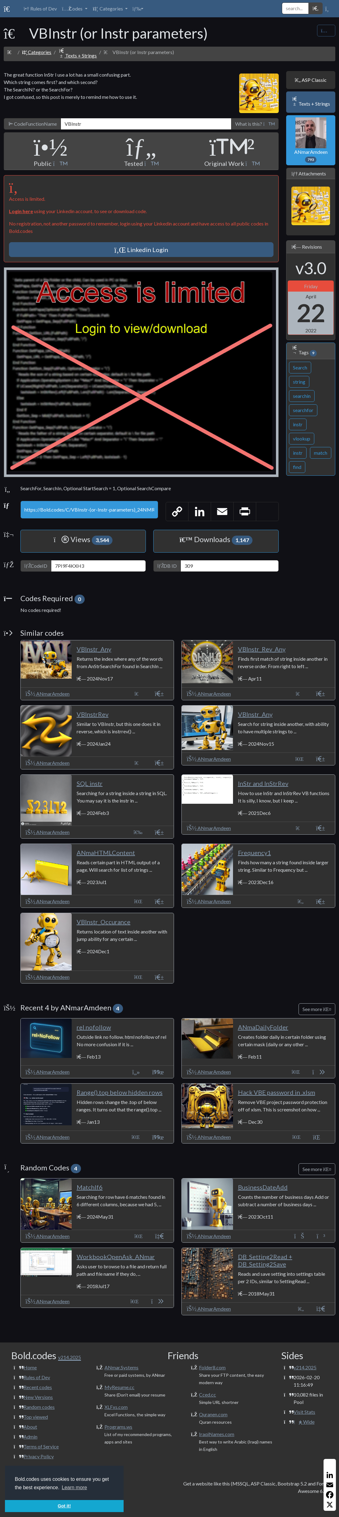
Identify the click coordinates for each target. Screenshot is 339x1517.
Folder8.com (212, 1367)
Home (30, 1367)
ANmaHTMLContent (106, 852)
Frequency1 (254, 852)
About (30, 1427)
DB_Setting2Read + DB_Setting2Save (265, 1260)
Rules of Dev (36, 1377)
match (320, 453)
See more (317, 1009)
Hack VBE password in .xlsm (276, 1092)
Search (300, 367)
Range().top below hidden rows (120, 1092)
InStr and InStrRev (263, 783)
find (297, 467)
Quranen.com (213, 1414)
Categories (36, 52)
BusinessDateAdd (263, 1187)
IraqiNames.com (216, 1434)
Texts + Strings (77, 55)
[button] (74, 8)
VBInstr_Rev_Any (262, 649)
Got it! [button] (64, 1505)
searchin (302, 396)
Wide (304, 1422)
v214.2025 (305, 1367)
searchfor (303, 410)
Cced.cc (207, 1394)
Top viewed (35, 1417)
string (299, 382)
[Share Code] (326, 30)
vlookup (301, 438)
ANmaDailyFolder (263, 1027)
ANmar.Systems (121, 1367)
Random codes (39, 1407)
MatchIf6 (90, 1187)
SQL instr (90, 783)
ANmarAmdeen (311, 140)
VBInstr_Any (94, 649)
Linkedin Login (141, 249)
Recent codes (37, 1387)
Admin (30, 1436)
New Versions (38, 1397)
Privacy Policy (38, 1456)
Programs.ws (118, 1427)
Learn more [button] (74, 1487)
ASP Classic (311, 80)
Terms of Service (41, 1446)
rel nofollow (94, 1027)
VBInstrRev (92, 714)
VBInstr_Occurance (103, 921)
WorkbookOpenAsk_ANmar (116, 1256)
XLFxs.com (116, 1407)
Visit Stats (304, 1412)
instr (298, 424)
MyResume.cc (119, 1387)
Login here (21, 211)
